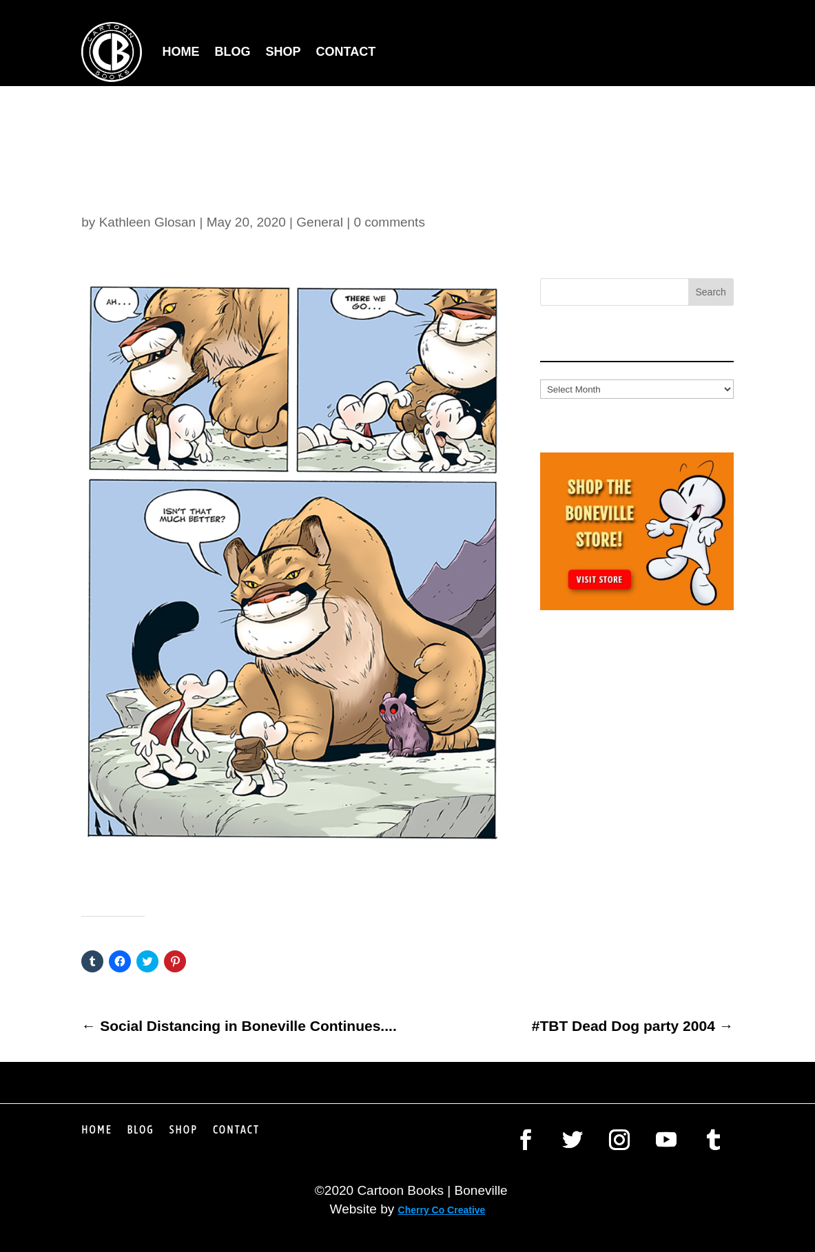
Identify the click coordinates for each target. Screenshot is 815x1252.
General (319, 222)
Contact (346, 52)
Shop (283, 52)
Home (181, 52)
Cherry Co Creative (442, 1210)
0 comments (388, 222)
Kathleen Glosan (147, 222)
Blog (233, 52)
